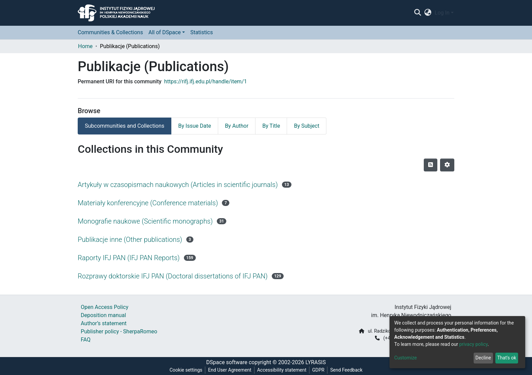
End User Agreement (229, 370)
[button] (428, 13)
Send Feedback (346, 370)
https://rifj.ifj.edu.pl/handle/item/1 (205, 81)
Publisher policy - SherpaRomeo (119, 331)
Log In (442, 12)
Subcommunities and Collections (124, 126)
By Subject (306, 126)
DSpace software (226, 362)
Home (85, 46)
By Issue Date (194, 126)
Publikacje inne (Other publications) (130, 239)
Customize (405, 357)
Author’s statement (104, 323)
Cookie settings (186, 370)
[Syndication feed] (430, 165)
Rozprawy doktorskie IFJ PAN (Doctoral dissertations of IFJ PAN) (173, 276)
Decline (483, 357)
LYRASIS (315, 362)
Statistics (201, 32)
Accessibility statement (281, 370)
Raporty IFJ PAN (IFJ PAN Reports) (129, 258)
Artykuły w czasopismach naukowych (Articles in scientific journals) (178, 185)
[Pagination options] (447, 165)
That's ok (506, 357)
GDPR (318, 370)
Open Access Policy (104, 307)
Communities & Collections (110, 32)
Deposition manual (103, 315)
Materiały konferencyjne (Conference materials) (148, 203)
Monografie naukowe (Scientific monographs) (145, 221)
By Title (271, 126)
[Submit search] (417, 13)
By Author (236, 126)
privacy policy (473, 344)
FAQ (86, 339)
